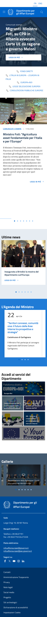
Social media (9, 592)
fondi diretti (24, 71)
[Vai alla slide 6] (29, 220)
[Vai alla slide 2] (17, 220)
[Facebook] (5, 561)
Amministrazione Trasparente (16, 577)
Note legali (8, 587)
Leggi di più (16, 57)
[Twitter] (9, 561)
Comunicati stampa (12, 128)
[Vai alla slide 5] (26, 220)
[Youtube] (14, 561)
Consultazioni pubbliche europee (24, 90)
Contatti (7, 572)
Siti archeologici (10, 602)
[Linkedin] (23, 561)
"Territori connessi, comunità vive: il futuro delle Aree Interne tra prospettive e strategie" (23, 327)
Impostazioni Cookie (12, 612)
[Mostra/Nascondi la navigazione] (4, 11)
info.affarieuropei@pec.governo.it (18, 551)
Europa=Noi (24, 82)
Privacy (7, 582)
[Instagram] (18, 561)
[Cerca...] (41, 12)
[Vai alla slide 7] (32, 220)
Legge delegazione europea (24, 86)
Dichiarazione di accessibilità (16, 607)
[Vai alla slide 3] (20, 220)
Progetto (7, 597)
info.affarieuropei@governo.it (16, 548)
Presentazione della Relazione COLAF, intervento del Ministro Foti (24, 482)
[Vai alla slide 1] (14, 220)
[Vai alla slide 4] (23, 220)
